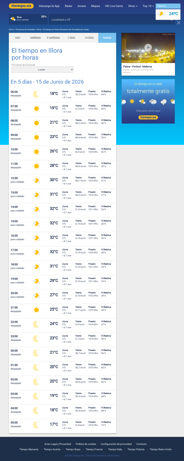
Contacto (141, 444)
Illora (39, 29)
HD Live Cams (114, 6)
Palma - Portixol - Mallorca (137, 66)
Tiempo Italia (115, 449)
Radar (68, 6)
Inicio (11, 29)
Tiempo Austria (52, 449)
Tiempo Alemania (28, 449)
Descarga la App (49, 6)
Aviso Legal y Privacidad (57, 444)
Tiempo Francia (94, 449)
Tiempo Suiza (73, 449)
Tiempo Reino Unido (161, 449)
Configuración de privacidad (116, 444)
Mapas (95, 6)
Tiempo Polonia (136, 449)
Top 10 (148, 6)
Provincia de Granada (25, 29)
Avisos (82, 6)
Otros (132, 6)
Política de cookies (86, 444)
